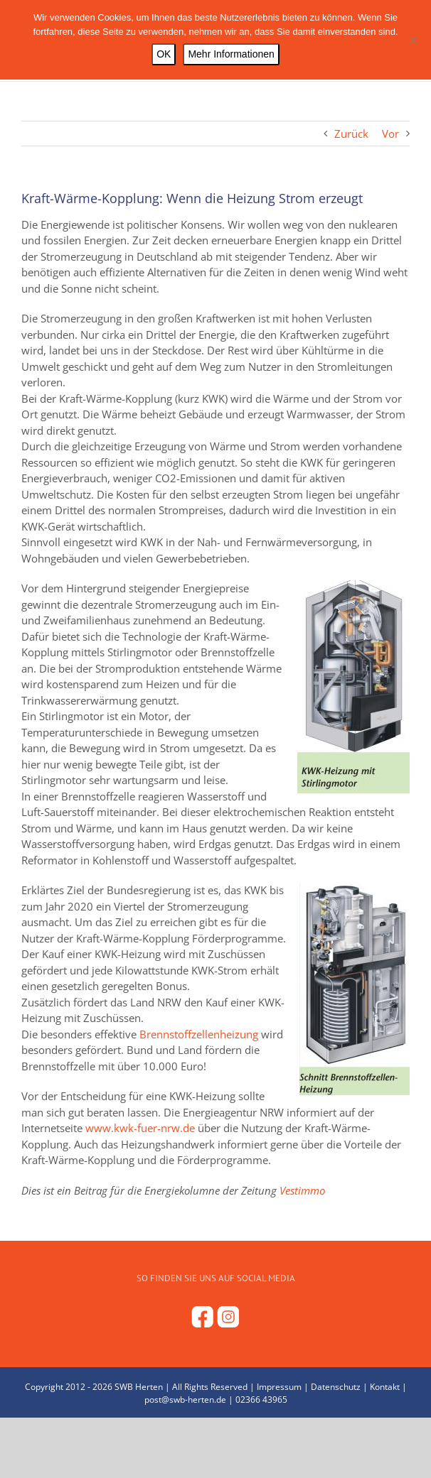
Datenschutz (336, 1387)
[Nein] (413, 40)
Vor (390, 133)
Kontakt (385, 1387)
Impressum (279, 1387)
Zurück (351, 133)
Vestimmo (302, 1190)
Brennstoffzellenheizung (198, 1034)
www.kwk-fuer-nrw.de (140, 1128)
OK (163, 54)
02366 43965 (261, 1399)
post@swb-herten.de (185, 1399)
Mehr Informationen (231, 54)
